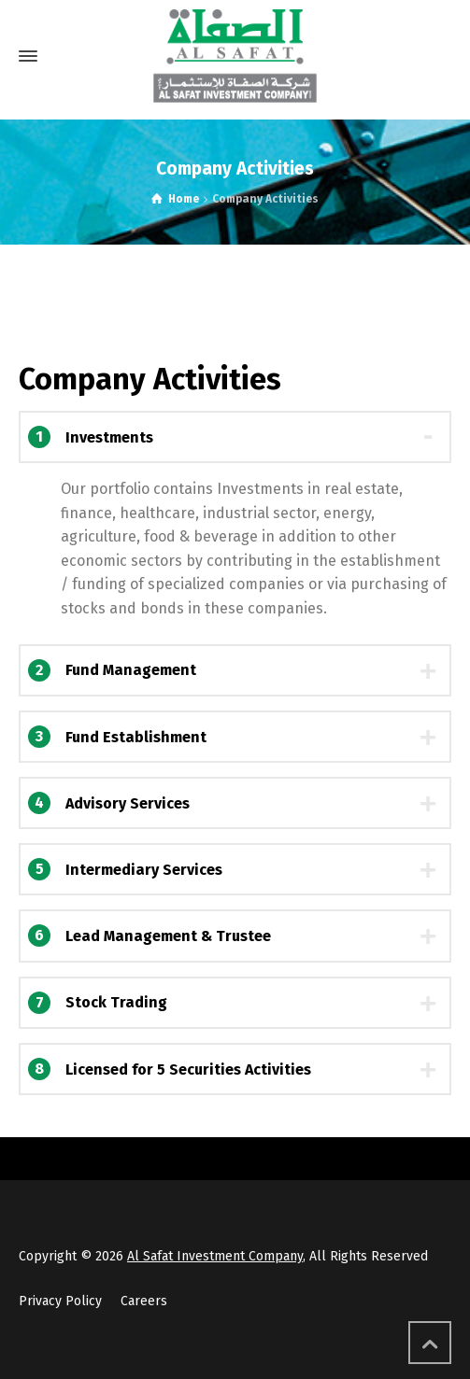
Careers (144, 1301)
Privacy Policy (60, 1301)
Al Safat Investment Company (215, 1256)
